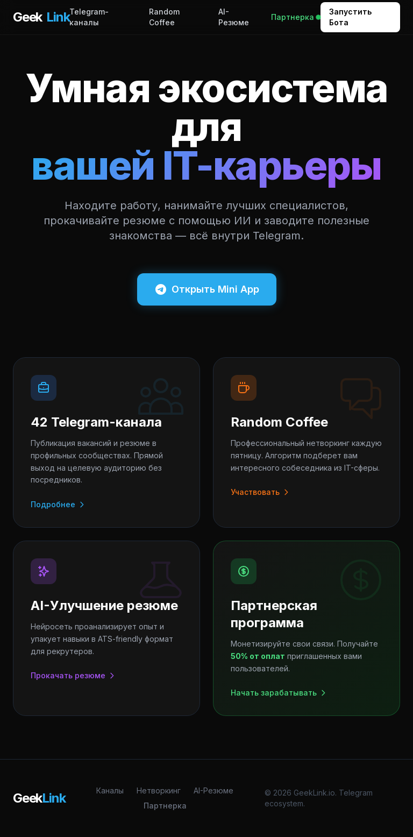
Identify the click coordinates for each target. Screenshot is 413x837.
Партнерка (296, 17)
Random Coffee (164, 17)
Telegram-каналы (89, 17)
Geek (41, 17)
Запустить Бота (350, 17)
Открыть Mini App (206, 289)
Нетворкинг (159, 790)
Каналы (110, 790)
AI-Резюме (233, 17)
